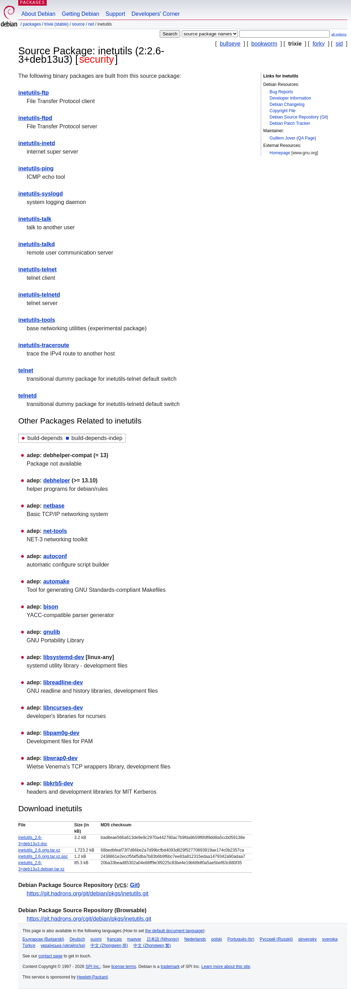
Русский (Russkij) (276, 939)
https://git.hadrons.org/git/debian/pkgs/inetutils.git (87, 893)
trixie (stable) (56, 24)
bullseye (230, 44)
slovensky (307, 939)
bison (50, 607)
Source (78, 24)
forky (318, 44)
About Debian (38, 14)
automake (56, 581)
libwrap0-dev (60, 758)
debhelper (56, 480)
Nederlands (195, 939)
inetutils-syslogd (40, 194)
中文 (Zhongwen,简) (109, 945)
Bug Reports (281, 91)
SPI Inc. (93, 966)
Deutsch (77, 939)
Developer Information (290, 98)
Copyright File (283, 110)
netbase (53, 506)
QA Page (306, 138)
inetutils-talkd (36, 244)
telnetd (27, 396)
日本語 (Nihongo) (163, 939)
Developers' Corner (156, 14)
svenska (330, 939)
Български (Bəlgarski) (43, 939)
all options (338, 34)
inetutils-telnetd (39, 295)
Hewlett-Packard (92, 977)
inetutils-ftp (33, 93)
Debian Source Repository (294, 117)
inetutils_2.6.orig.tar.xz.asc (43, 856)
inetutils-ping (35, 168)
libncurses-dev (63, 708)
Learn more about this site (225, 966)
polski (216, 939)
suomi (96, 939)
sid (339, 44)
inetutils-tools (36, 320)
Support (115, 14)
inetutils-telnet (37, 269)
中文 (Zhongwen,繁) (152, 945)
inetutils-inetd (36, 143)
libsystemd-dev (63, 657)
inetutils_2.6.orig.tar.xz (39, 850)
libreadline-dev (63, 682)
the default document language (174, 930)
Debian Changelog (287, 104)
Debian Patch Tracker (290, 123)
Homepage (280, 152)
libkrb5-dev (58, 783)
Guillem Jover (282, 138)
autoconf (55, 556)
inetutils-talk (34, 219)
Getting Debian (80, 14)
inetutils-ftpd (35, 118)
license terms (123, 966)
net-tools (55, 531)
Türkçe (28, 945)
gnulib (51, 632)
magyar (134, 939)
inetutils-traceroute (43, 345)
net (91, 24)
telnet (25, 370)
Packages (32, 24)
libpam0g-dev (61, 733)
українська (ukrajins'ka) (63, 945)
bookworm (264, 44)
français (114, 939)
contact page (50, 956)
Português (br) (240, 939)
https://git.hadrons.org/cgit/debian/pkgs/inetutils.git (89, 919)
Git (323, 117)
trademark (170, 966)
